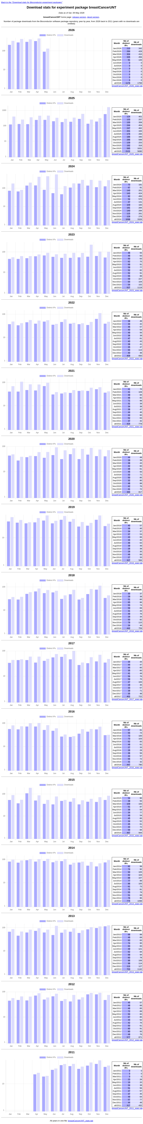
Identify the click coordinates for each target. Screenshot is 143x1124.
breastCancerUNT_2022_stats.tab (127, 358)
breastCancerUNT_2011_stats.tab (127, 1108)
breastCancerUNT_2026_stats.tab (127, 86)
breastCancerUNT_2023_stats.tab (127, 290)
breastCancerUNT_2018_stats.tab (127, 631)
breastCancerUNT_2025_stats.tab (127, 154)
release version (79, 17)
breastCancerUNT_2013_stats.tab (127, 972)
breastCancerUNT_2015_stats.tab (127, 835)
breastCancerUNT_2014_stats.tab (127, 904)
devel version (93, 17)
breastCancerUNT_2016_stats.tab (127, 767)
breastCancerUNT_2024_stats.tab (127, 222)
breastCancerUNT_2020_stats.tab (127, 495)
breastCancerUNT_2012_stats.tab (127, 1040)
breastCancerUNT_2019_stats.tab (127, 563)
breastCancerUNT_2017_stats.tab (127, 699)
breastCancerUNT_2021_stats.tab (127, 427)
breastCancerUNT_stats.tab (80, 1121)
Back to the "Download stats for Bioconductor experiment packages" (31, 2)
